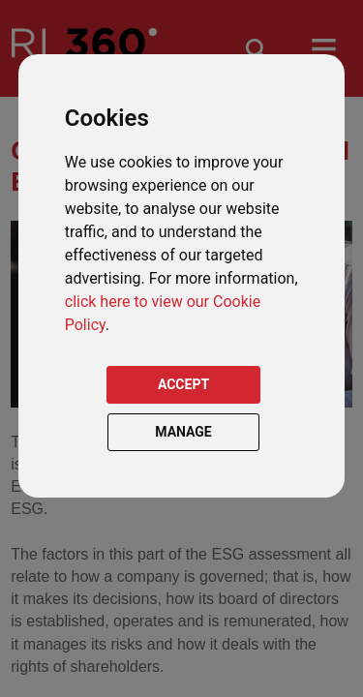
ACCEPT (183, 384)
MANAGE (183, 431)
